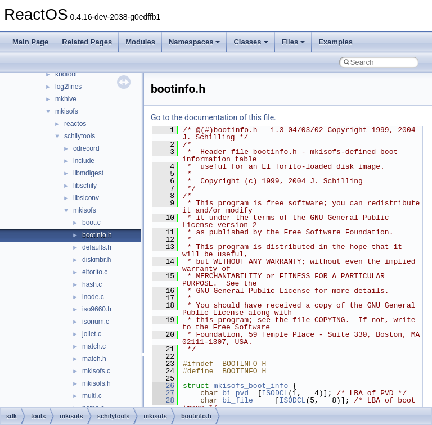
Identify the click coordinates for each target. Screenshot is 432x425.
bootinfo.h (97, 235)
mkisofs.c (96, 371)
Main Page (30, 42)
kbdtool (66, 74)
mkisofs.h (96, 383)
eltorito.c (94, 272)
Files (293, 42)
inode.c (93, 297)
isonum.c (95, 321)
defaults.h (96, 247)
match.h (94, 359)
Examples (335, 42)
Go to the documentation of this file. (213, 117)
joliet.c (91, 334)
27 (163, 393)
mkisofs (66, 111)
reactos (75, 124)
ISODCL (275, 393)
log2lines (68, 87)
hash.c (92, 284)
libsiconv (86, 198)
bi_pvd (235, 393)
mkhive (65, 99)
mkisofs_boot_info (251, 386)
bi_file (237, 400)
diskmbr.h (96, 260)
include (83, 161)
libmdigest (88, 173)
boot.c (91, 223)
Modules (140, 42)
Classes (250, 42)
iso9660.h (96, 309)
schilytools (79, 136)
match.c (94, 346)
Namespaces (194, 42)
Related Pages (87, 42)
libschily (85, 185)
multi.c (92, 396)
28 (163, 400)
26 (163, 386)
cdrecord (86, 148)
